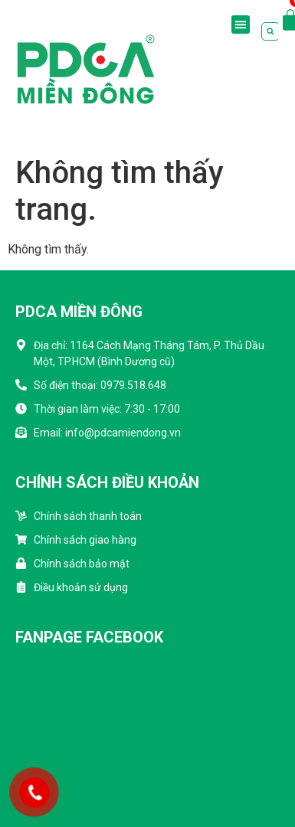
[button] (240, 24)
